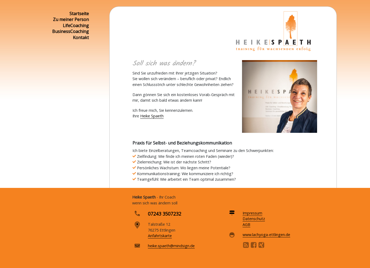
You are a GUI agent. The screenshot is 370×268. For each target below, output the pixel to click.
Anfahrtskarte (160, 235)
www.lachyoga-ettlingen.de (266, 234)
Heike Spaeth (152, 115)
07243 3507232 (164, 214)
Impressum (252, 213)
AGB (246, 224)
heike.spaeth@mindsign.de (171, 245)
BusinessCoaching (70, 31)
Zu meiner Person (71, 19)
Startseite (79, 14)
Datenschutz (254, 218)
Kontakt (81, 37)
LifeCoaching (76, 25)
